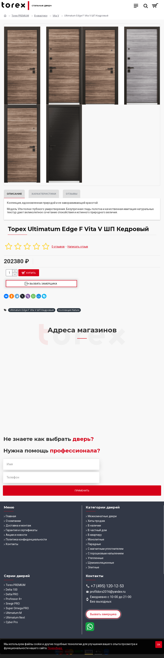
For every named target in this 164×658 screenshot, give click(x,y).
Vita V (56, 15)
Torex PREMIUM (20, 15)
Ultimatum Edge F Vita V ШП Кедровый (32, 310)
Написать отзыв (77, 246)
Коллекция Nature (68, 310)
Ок (158, 644)
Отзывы (71, 193)
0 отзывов (58, 246)
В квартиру (40, 15)
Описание (14, 193)
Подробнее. (55, 648)
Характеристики (44, 193)
